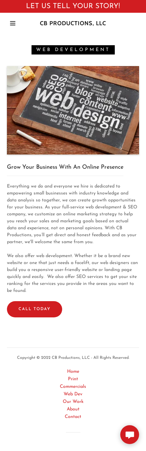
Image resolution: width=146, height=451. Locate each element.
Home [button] (73, 371)
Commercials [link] (73, 386)
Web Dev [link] (73, 394)
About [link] (73, 409)
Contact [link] (73, 416)
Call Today (35, 309)
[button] (13, 23)
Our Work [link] (73, 401)
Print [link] (73, 379)
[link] (73, 23)
